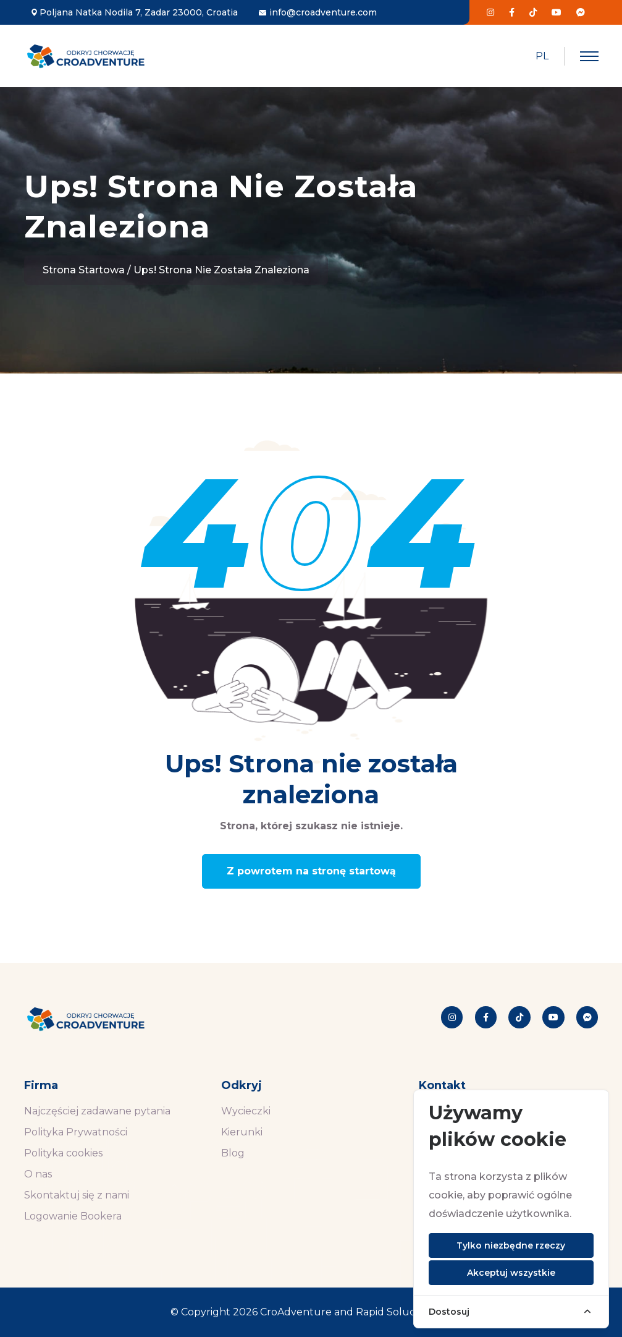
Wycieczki (246, 1111)
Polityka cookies (63, 1153)
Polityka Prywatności (75, 1132)
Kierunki (242, 1132)
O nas (38, 1174)
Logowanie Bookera (73, 1216)
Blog (233, 1153)
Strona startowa (84, 270)
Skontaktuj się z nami (76, 1195)
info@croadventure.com (323, 12)
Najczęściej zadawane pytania (97, 1111)
